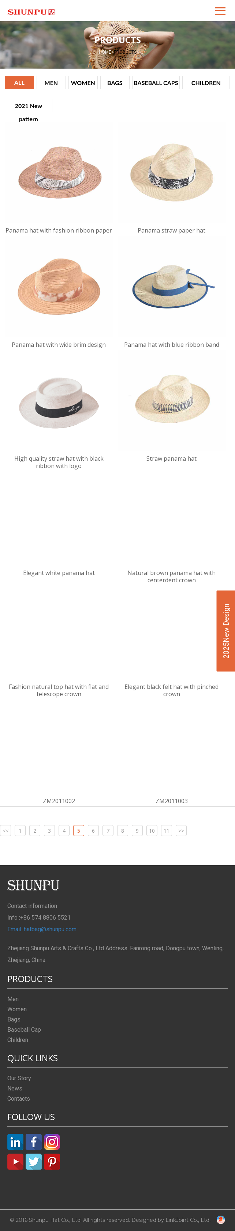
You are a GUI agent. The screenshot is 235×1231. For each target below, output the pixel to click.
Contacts (18, 1098)
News (14, 1088)
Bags (13, 1019)
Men (13, 999)
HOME (106, 52)
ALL (19, 82)
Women (17, 1009)
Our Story (19, 1078)
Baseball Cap (24, 1029)
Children (17, 1039)
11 (166, 830)
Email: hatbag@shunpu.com (42, 929)
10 (152, 830)
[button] (221, 11)
